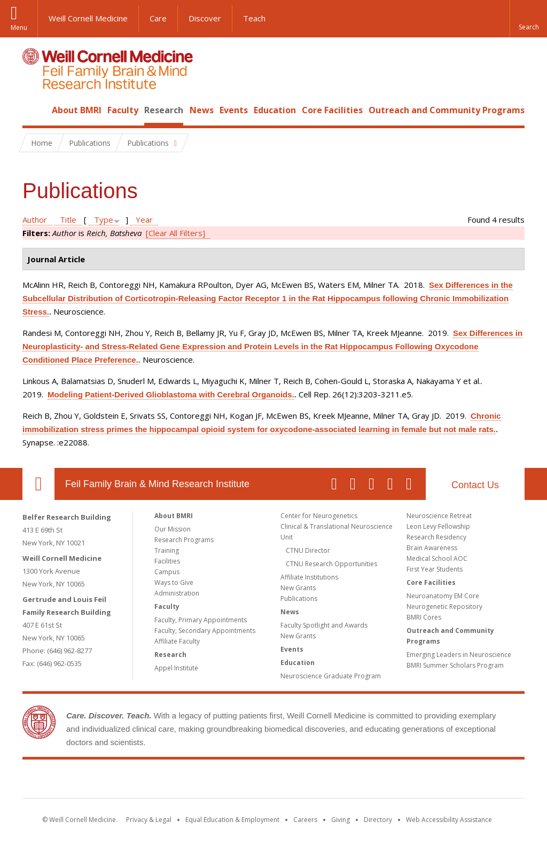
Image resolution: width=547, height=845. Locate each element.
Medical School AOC (437, 558)
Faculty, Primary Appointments (200, 619)
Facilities (167, 561)
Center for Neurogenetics (318, 515)
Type (103, 219)
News (202, 110)
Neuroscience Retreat (439, 515)
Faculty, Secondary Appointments (204, 630)
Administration (176, 593)
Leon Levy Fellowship (438, 526)
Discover (205, 18)
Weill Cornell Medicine (88, 18)
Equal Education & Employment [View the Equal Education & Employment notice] (232, 819)
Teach (254, 18)
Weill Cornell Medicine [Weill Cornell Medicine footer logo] (195, 780)
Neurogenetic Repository (444, 606)
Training (166, 550)
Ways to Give (173, 582)
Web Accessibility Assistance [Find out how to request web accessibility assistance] (449, 819)
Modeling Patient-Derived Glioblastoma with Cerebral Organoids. (171, 394)
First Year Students (435, 569)
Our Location (38, 484)
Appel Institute (176, 667)
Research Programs (184, 539)
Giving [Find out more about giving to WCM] (340, 819)
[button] (528, 18)
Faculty (122, 110)
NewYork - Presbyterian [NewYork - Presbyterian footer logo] (363, 780)
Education (275, 110)
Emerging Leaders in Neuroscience (459, 654)
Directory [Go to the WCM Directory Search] (378, 819)
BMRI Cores (424, 617)
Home (34, 110)
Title (68, 219)
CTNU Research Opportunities (331, 563)
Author (34, 219)
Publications (298, 598)
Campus (166, 571)
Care (158, 18)
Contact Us (475, 485)
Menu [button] (19, 27)
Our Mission (172, 529)
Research (163, 110)
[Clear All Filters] (175, 233)
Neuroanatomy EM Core (443, 595)
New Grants (298, 587)
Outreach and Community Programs (447, 110)
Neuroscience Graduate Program (330, 675)
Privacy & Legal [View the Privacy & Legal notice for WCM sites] (148, 819)
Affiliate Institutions (309, 577)
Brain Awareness (432, 547)
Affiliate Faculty (177, 641)
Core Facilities (332, 110)
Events (234, 110)
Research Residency (436, 537)
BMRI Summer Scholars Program (455, 665)
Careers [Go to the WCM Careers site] (305, 819)
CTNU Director (308, 550)
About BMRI (76, 110)
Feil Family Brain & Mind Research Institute (157, 484)
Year (144, 219)
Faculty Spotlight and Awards (324, 625)
